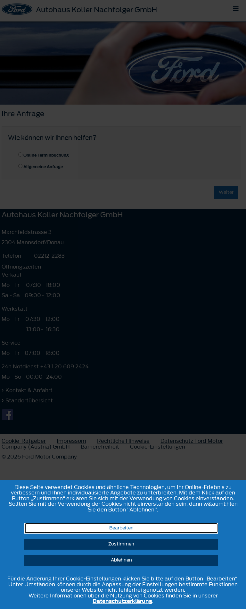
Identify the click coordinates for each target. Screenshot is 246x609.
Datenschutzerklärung (122, 601)
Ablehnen (121, 560)
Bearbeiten (121, 528)
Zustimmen (121, 544)
